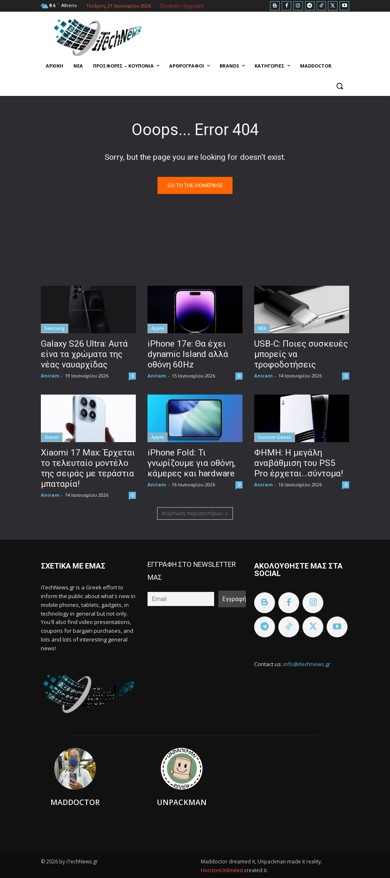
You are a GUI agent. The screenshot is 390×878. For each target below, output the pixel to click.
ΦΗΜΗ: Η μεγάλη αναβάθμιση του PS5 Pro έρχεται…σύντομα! (298, 463)
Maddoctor (75, 802)
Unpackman (182, 802)
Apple (157, 328)
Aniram (50, 375)
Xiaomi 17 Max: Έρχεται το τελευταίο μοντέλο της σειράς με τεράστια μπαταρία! (88, 468)
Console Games (274, 437)
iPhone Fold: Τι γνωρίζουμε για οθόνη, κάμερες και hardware (191, 463)
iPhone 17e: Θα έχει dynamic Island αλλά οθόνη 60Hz (188, 354)
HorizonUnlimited (222, 870)
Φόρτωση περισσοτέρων (195, 513)
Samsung (55, 328)
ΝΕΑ (262, 328)
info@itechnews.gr (306, 664)
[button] (339, 86)
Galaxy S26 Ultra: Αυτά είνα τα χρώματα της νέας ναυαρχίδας (84, 354)
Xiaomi (52, 437)
